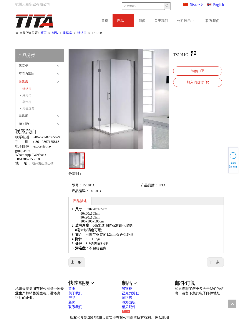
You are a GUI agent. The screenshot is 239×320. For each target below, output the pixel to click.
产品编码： (80, 191)
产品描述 (80, 201)
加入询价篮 (198, 82)
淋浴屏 (23, 116)
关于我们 (75, 293)
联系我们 (75, 307)
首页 (71, 288)
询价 (197, 71)
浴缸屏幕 (28, 108)
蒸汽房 (27, 102)
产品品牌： (149, 185)
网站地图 (162, 317)
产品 (71, 298)
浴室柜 (23, 65)
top (232, 304)
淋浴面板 (129, 302)
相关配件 (25, 124)
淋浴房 (23, 81)
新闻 (71, 302)
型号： (77, 185)
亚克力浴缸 (26, 73)
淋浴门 (27, 95)
